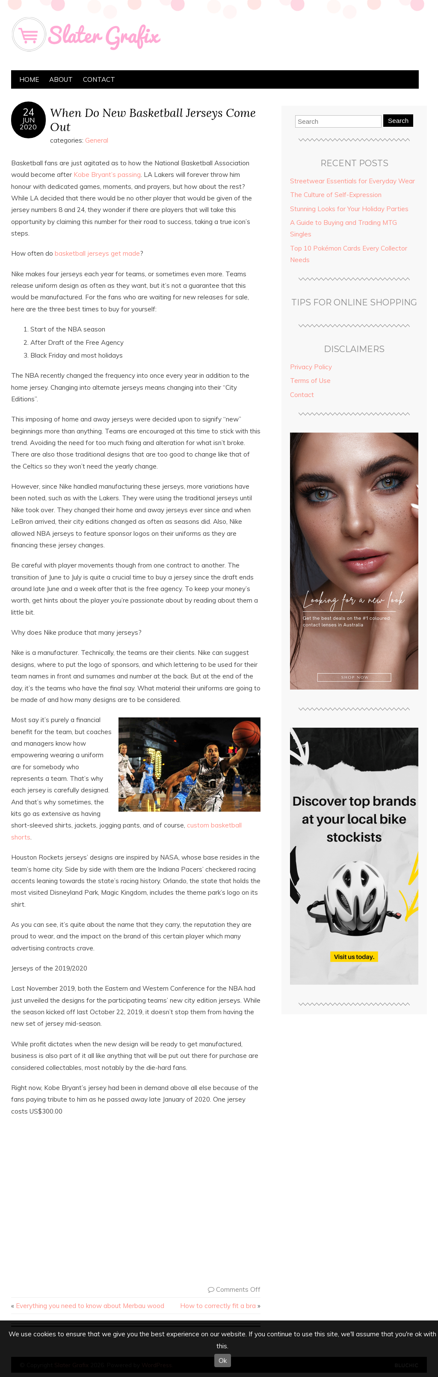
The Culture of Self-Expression (336, 195)
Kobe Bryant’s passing (107, 174)
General (96, 140)
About (61, 79)
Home (29, 79)
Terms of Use (310, 380)
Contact (99, 79)
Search (398, 120)
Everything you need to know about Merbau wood (90, 1306)
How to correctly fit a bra (218, 1306)
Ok (223, 1360)
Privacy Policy (311, 367)
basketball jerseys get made (97, 253)
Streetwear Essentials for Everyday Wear (352, 181)
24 (28, 112)
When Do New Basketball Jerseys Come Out (153, 119)
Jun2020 (28, 123)
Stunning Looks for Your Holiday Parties (349, 209)
